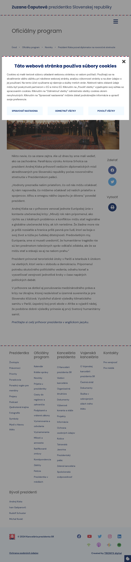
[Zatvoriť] (123, 61)
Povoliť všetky (106, 111)
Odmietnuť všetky (65, 111)
